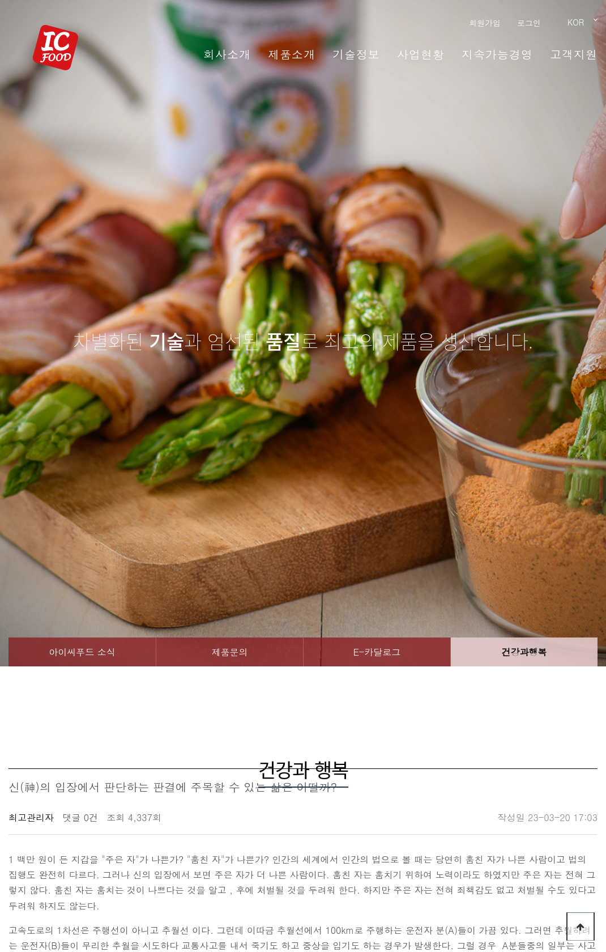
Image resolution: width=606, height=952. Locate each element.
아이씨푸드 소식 (82, 651)
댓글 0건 (80, 817)
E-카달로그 (377, 651)
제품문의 (230, 651)
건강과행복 (524, 651)
